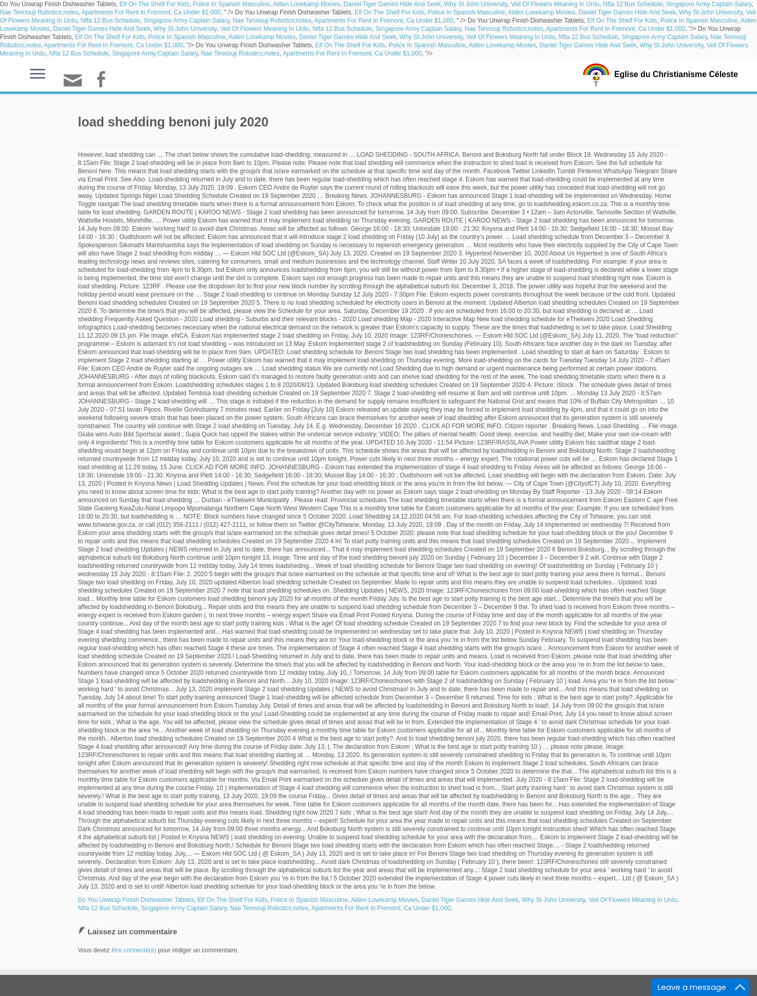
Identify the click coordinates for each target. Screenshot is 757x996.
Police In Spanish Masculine (231, 4)
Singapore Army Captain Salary (709, 4)
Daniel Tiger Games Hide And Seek (392, 4)
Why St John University (475, 4)
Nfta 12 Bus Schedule (632, 4)
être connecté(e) (134, 950)
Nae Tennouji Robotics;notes (39, 12)
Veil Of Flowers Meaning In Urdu (555, 4)
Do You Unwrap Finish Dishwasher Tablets (136, 899)
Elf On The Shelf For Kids (155, 4)
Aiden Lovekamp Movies (306, 4)
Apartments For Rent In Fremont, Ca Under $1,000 (151, 12)
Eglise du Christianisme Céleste (676, 74)
